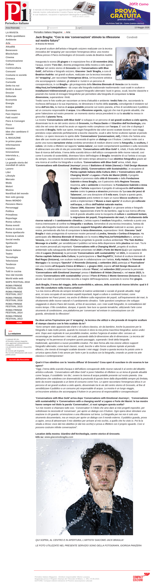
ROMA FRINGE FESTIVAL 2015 (14, 305)
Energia (10, 103)
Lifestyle (10, 175)
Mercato (10, 179)
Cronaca (10, 78)
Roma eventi (13, 225)
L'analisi (10, 159)
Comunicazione (14, 61)
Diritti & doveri (14, 89)
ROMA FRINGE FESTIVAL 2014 (14, 311)
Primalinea (11, 214)
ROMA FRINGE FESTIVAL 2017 (14, 293)
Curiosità (11, 82)
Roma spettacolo (15, 232)
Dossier (10, 92)
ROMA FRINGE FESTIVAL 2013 (14, 317)
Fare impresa (13, 114)
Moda (9, 183)
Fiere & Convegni (15, 121)
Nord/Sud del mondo (17, 193)
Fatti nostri (12, 117)
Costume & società (16, 75)
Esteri (9, 107)
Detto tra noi (12, 85)
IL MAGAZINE (13, 137)
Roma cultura (13, 222)
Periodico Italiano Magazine (48, 32)
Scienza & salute (15, 236)
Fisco (9, 124)
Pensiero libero (14, 204)
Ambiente (11, 39)
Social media (13, 239)
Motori (9, 186)
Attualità (10, 46)
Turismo (10, 268)
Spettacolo (12, 243)
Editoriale (11, 96)
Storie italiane (13, 250)
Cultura (10, 64)
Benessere (11, 50)
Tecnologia (12, 257)
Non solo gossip (15, 197)
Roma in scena (14, 229)
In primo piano (14, 141)
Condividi (132, 37)
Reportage (11, 218)
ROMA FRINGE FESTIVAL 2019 (14, 286)
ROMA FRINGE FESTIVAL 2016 (14, 299)
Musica (10, 190)
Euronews (11, 110)
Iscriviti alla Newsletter (19, 360)
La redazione (14, 333)
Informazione (13, 145)
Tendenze (11, 264)
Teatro (9, 253)
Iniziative (11, 148)
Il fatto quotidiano (15, 36)
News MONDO (13, 200)
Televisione (12, 260)
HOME (19, 323)
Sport (9, 246)
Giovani (10, 128)
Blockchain (12, 53)
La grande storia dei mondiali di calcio (17, 163)
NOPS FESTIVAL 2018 (18, 282)
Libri (8, 172)
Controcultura (13, 68)
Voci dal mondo (14, 275)
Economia (11, 100)
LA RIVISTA (12, 32)
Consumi (11, 71)
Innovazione (12, 152)
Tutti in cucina (13, 271)
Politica (10, 211)
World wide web (14, 278)
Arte (8, 43)
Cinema (10, 57)
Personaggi (12, 207)
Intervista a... (13, 155)
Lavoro (9, 168)
